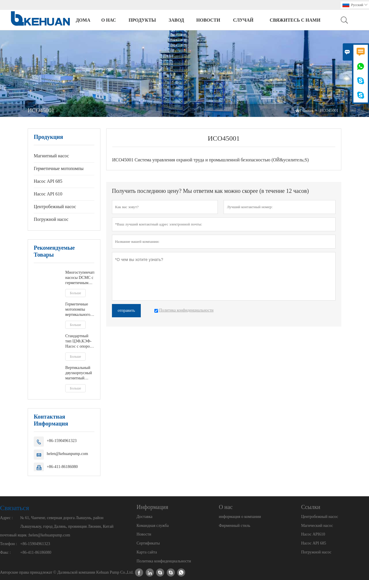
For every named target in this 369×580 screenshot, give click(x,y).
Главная (306, 111)
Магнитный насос (51, 155)
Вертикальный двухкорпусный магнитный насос (78, 373)
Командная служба (152, 525)
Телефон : (8, 544)
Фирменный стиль (234, 525)
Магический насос (317, 525)
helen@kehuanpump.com (67, 454)
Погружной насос (51, 219)
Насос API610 (313, 534)
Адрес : (6, 518)
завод (176, 20)
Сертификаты (148, 543)
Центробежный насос (55, 206)
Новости (143, 534)
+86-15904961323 (62, 441)
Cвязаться (14, 508)
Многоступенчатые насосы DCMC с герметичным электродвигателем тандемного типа (79, 278)
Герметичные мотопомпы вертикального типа (77, 309)
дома (83, 20)
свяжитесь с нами (295, 20)
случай (243, 20)
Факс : (5, 552)
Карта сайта (146, 552)
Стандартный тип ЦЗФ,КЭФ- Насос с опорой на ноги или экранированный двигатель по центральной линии (79, 341)
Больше (75, 293)
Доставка (144, 516)
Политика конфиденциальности (163, 561)
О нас (108, 20)
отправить (126, 310)
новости (208, 20)
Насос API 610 (48, 193)
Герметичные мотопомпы (59, 168)
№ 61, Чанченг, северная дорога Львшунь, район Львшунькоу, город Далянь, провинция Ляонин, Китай (66, 522)
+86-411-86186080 (62, 467)
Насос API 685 (48, 181)
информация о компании (240, 516)
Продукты (142, 20)
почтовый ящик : (14, 535)
